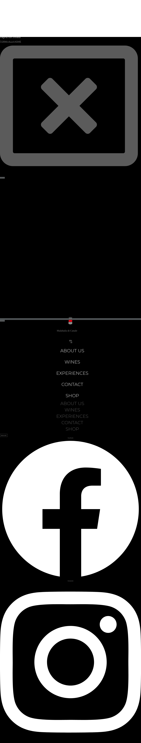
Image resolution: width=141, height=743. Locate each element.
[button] (70, 342)
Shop (72, 395)
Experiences (72, 373)
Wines (72, 362)
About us (72, 350)
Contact (72, 384)
